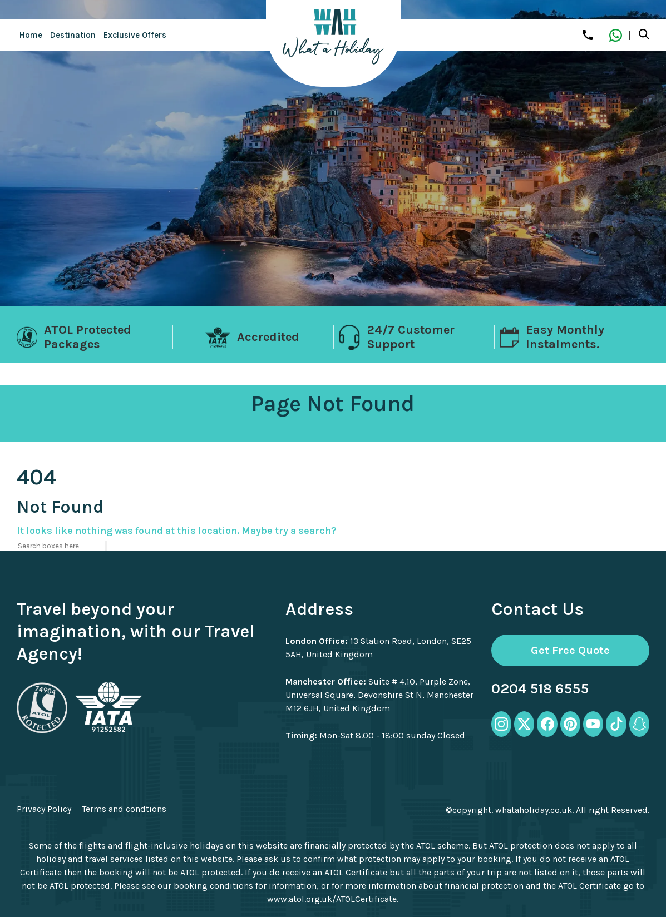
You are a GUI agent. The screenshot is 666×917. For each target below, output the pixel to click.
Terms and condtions (124, 809)
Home (30, 35)
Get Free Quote (570, 650)
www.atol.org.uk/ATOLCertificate (332, 899)
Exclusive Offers (134, 35)
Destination (73, 35)
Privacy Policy (44, 809)
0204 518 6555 (540, 688)
